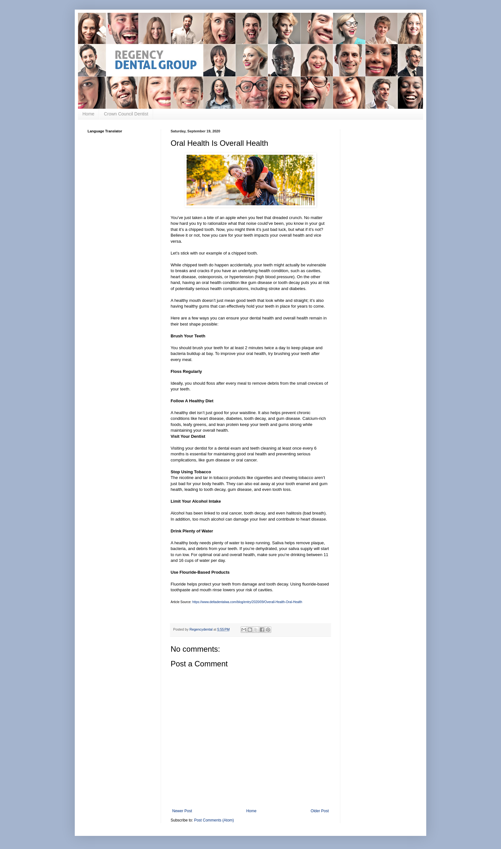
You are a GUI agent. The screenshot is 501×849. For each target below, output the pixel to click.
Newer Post (182, 811)
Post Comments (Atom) (214, 820)
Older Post (320, 811)
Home (88, 113)
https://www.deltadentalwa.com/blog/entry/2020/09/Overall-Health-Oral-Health (247, 602)
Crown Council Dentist (126, 113)
